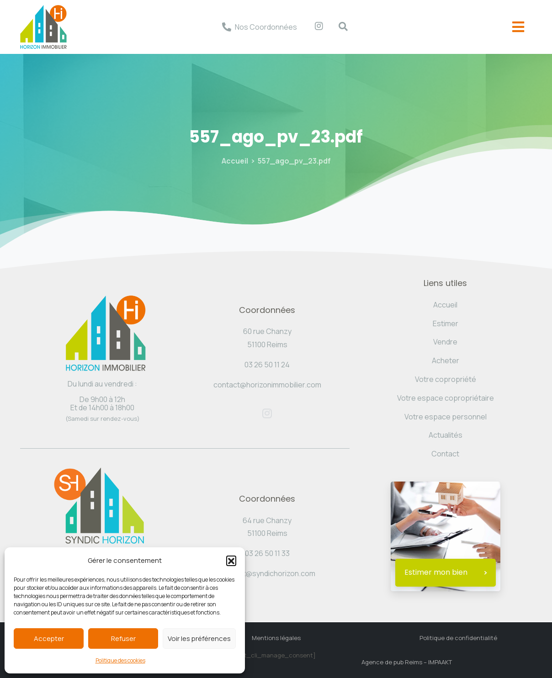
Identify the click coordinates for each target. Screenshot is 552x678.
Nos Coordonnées (266, 27)
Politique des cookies (120, 660)
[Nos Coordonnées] (226, 27)
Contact (445, 454)
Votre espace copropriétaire (445, 398)
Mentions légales (276, 638)
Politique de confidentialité (458, 638)
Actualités (445, 435)
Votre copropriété (445, 379)
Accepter (49, 638)
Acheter (445, 360)
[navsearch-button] (338, 27)
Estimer (445, 323)
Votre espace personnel (445, 417)
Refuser (123, 638)
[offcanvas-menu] (518, 27)
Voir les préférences (199, 638)
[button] (231, 560)
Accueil (235, 161)
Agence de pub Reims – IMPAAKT (406, 662)
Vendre (445, 342)
